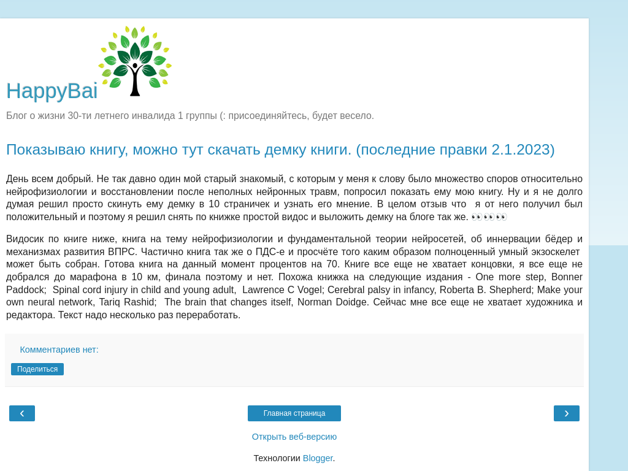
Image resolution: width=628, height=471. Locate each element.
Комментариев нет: (59, 349)
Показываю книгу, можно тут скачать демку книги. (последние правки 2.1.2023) (280, 149)
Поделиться (37, 369)
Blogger (318, 458)
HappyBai (89, 90)
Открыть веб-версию (294, 437)
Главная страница (295, 413)
